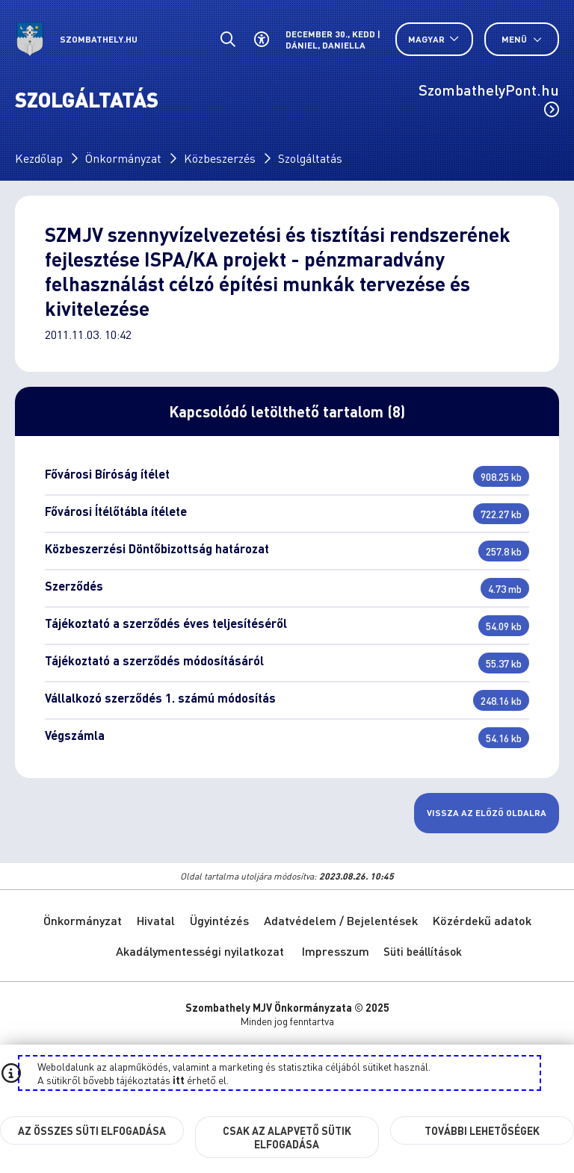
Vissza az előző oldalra (486, 812)
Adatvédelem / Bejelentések (341, 920)
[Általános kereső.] (227, 39)
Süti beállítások (422, 951)
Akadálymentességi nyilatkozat (200, 951)
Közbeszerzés (220, 158)
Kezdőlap (39, 158)
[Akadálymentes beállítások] (261, 39)
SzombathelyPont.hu (489, 98)
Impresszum (335, 951)
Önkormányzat (123, 158)
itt (179, 1079)
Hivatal (156, 920)
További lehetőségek (482, 1130)
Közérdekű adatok (482, 920)
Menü (522, 39)
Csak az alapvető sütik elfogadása (287, 1137)
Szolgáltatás (310, 158)
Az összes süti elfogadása (92, 1130)
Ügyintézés (219, 920)
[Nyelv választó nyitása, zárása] (434, 39)
